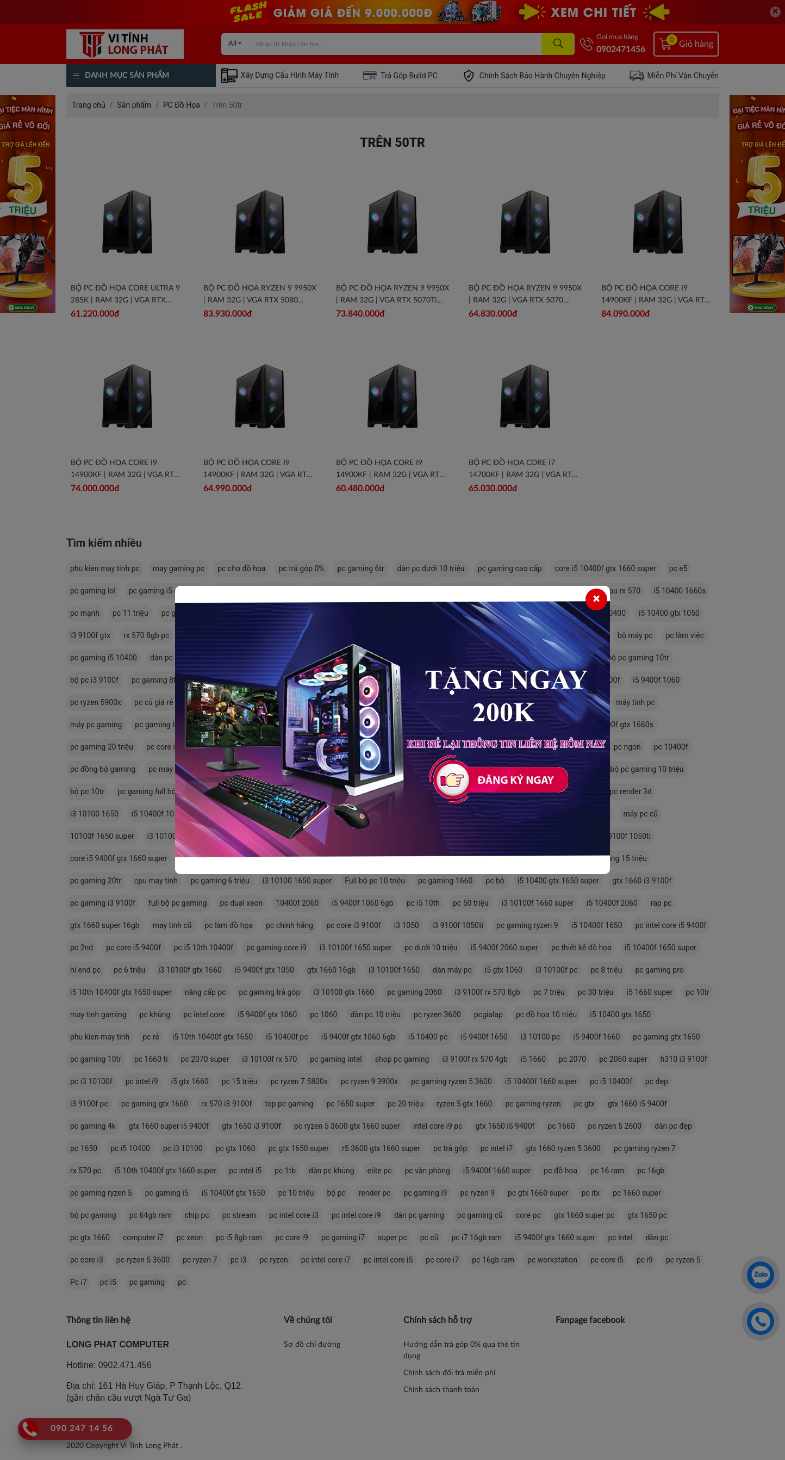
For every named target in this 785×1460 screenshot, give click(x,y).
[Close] (596, 599)
